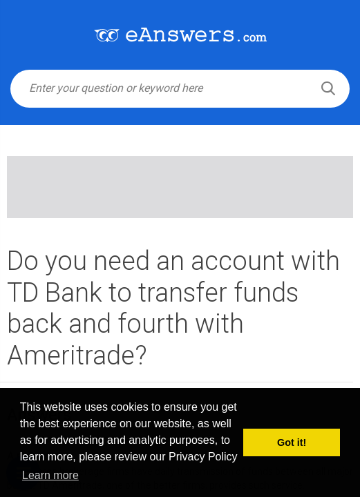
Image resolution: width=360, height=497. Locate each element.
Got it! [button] (291, 442)
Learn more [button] (50, 475)
